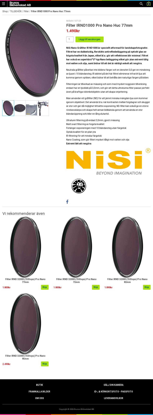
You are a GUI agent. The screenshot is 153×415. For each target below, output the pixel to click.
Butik (39, 385)
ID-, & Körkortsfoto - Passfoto (113, 391)
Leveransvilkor (113, 398)
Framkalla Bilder (39, 391)
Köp (45, 287)
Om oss (39, 398)
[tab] (8, 108)
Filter (26, 11)
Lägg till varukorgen (89, 39)
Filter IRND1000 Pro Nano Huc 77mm (50, 11)
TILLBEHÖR (16, 11)
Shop (5, 11)
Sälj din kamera (113, 385)
